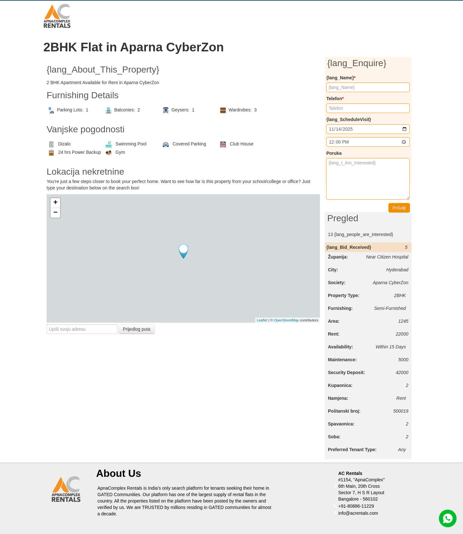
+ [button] (55, 203)
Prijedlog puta (136, 329)
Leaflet (262, 320)
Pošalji (399, 207)
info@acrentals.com (358, 513)
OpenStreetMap (286, 320)
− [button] (55, 213)
